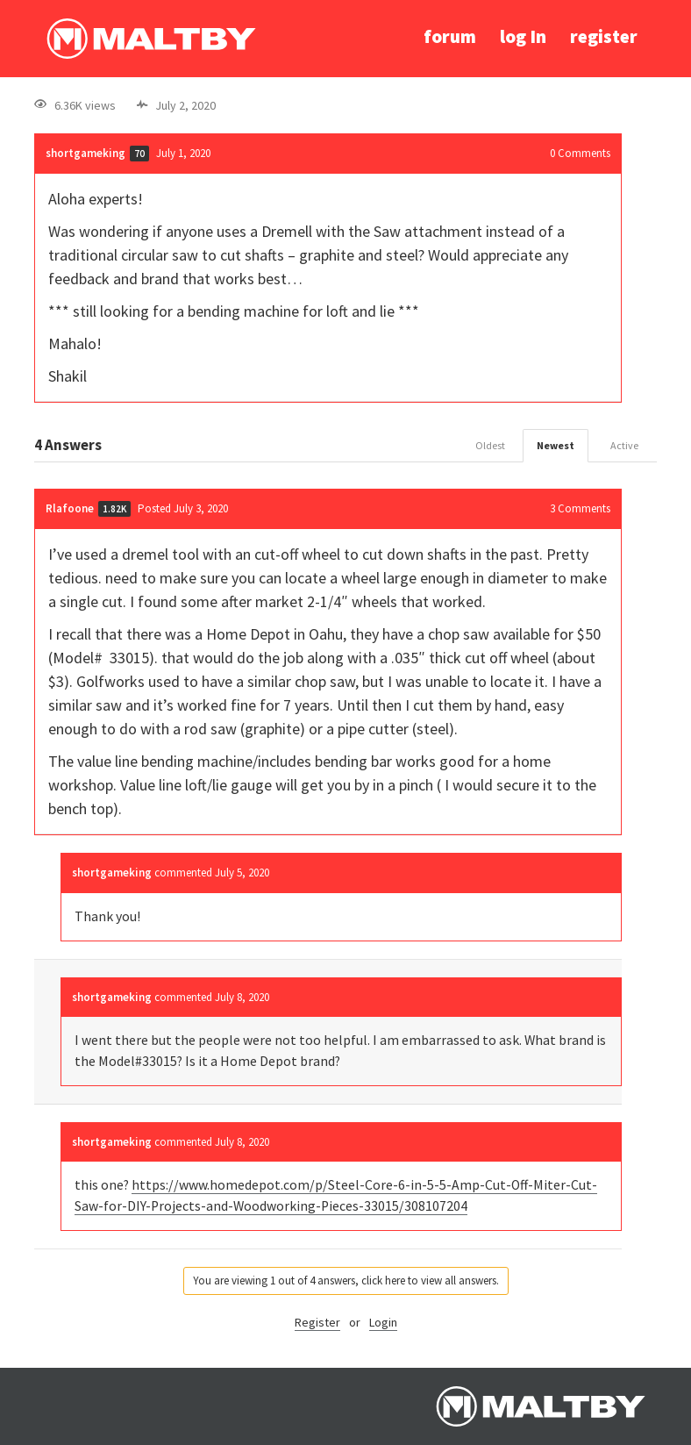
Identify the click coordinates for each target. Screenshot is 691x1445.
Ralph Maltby (151, 39)
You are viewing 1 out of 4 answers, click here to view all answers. (346, 1280)
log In (523, 36)
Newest (555, 445)
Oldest (490, 445)
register (604, 36)
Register (317, 1322)
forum (450, 36)
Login (383, 1322)
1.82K (114, 509)
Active (624, 445)
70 (139, 153)
